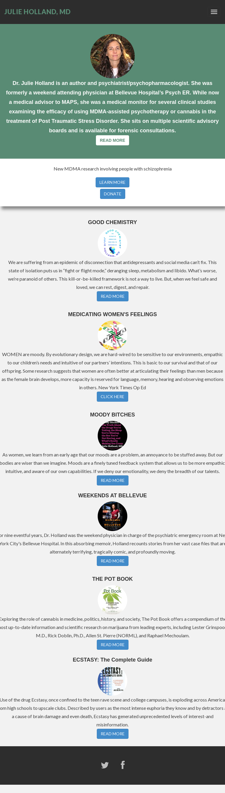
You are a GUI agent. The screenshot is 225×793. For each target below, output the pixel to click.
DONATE (112, 193)
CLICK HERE (112, 396)
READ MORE (112, 140)
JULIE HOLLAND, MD (37, 12)
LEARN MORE (112, 182)
